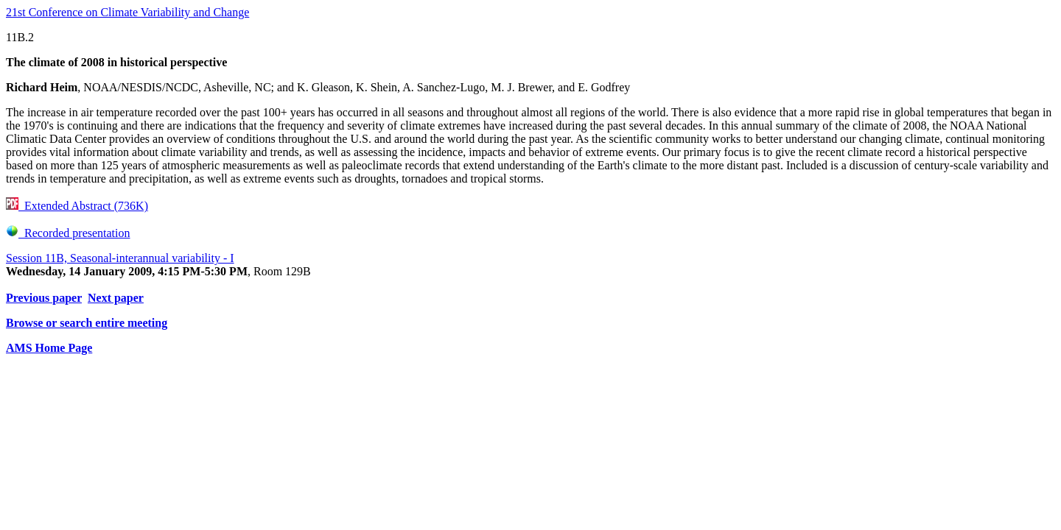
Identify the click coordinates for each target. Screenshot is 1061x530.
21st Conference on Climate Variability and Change (127, 12)
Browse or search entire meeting (86, 323)
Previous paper (44, 298)
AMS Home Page (49, 348)
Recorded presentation (68, 233)
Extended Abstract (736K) (77, 205)
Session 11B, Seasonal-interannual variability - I (120, 258)
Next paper (116, 298)
